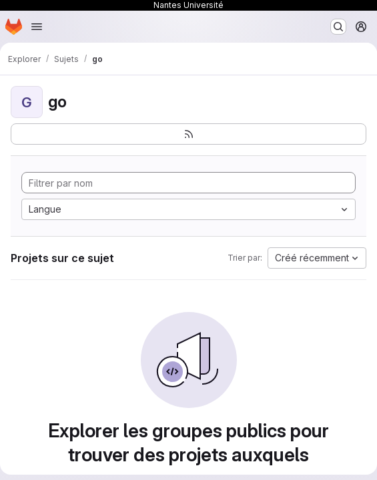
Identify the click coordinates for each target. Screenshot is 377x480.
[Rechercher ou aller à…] (338, 27)
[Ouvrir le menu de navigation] (36, 26)
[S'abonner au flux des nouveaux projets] (188, 134)
